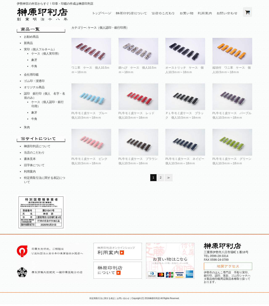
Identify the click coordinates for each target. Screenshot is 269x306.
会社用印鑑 (31, 74)
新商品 (28, 43)
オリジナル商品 (34, 87)
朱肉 (27, 127)
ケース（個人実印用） (46, 53)
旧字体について (34, 165)
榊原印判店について (37, 146)
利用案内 (30, 171)
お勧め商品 (31, 36)
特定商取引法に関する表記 (102, 298)
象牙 (34, 59)
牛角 (34, 66)
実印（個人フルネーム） (40, 49)
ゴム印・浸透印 (34, 81)
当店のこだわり (34, 152)
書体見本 (30, 158)
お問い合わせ (123, 298)
